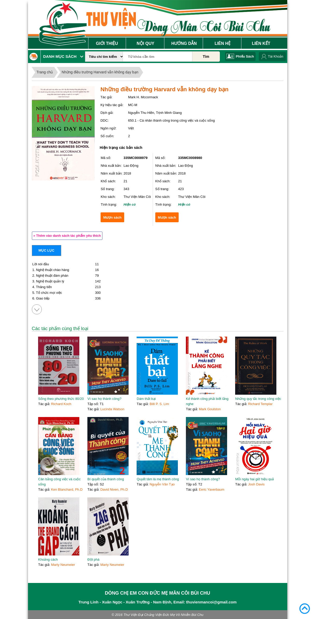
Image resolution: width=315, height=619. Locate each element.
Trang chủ (45, 72)
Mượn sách (112, 217)
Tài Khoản (275, 56)
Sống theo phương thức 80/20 (61, 399)
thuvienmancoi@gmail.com (211, 602)
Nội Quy (145, 43)
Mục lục (46, 250)
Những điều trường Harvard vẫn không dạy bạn (100, 72)
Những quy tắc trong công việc (258, 399)
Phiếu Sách (245, 56)
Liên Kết (261, 43)
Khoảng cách (48, 559)
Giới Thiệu (107, 43)
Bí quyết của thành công (105, 479)
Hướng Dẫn (184, 43)
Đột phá (93, 559)
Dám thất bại (146, 399)
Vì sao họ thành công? (104, 399)
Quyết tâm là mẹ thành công (158, 479)
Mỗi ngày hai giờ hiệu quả (254, 479)
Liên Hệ (222, 43)
